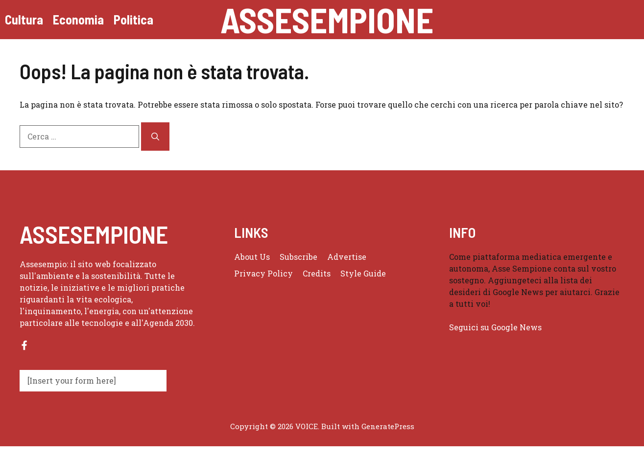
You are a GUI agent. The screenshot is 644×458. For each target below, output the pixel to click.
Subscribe (298, 257)
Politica (133, 19)
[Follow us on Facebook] (24, 345)
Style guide (363, 273)
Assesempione (326, 19)
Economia (78, 19)
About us (252, 257)
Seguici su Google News (496, 327)
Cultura (24, 19)
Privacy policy (263, 273)
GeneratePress (387, 426)
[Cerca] (155, 136)
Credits (317, 273)
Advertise (346, 257)
